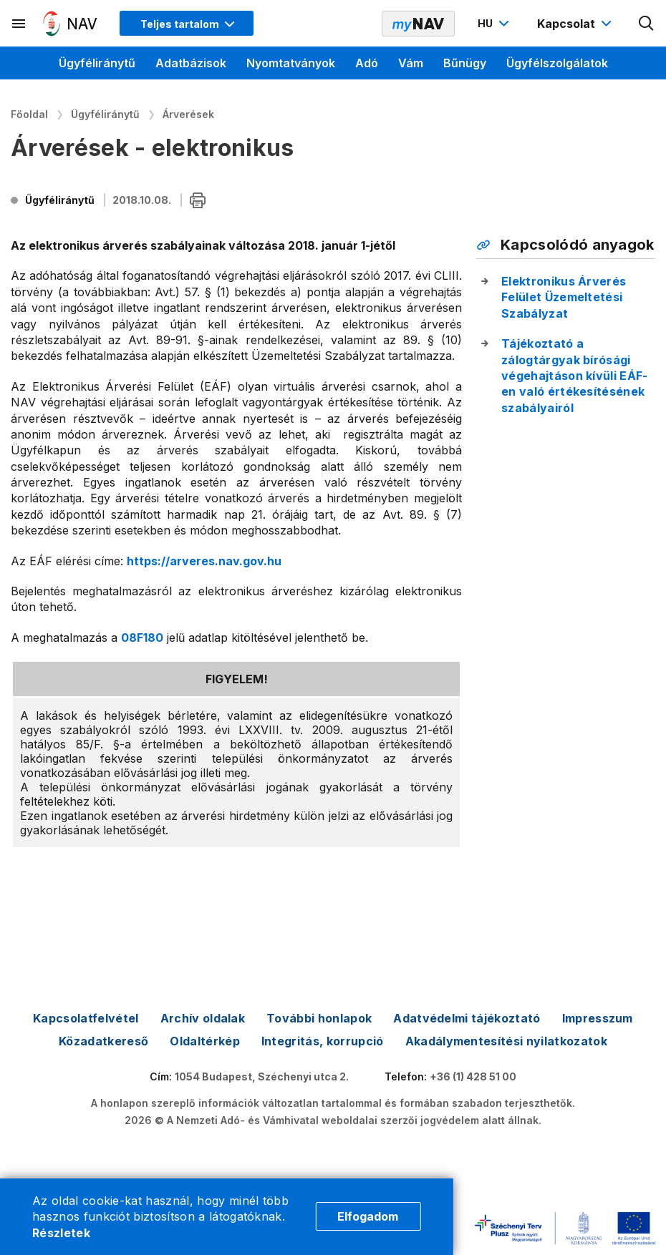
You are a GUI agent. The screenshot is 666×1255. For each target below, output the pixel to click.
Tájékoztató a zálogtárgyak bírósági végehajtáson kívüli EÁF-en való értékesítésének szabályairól (574, 375)
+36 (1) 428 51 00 (473, 1076)
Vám (410, 63)
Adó (366, 63)
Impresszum (597, 1018)
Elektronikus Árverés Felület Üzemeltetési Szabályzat (563, 297)
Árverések (188, 114)
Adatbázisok (190, 63)
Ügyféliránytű (97, 63)
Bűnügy (464, 63)
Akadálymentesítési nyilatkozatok (506, 1041)
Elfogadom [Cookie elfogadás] (367, 1216)
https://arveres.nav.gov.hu (204, 561)
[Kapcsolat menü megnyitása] (576, 23)
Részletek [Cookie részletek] (61, 1233)
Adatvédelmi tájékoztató (466, 1018)
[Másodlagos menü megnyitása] (19, 23)
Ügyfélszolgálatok (557, 63)
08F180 (142, 637)
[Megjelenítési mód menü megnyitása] (187, 23)
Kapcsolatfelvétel (85, 1018)
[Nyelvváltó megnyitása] (495, 23)
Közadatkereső (103, 1041)
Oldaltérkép (205, 1041)
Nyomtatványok (290, 63)
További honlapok (319, 1018)
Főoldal (29, 114)
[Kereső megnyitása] (646, 23)
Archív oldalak (202, 1018)
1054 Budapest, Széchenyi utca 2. (262, 1076)
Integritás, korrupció (322, 1041)
